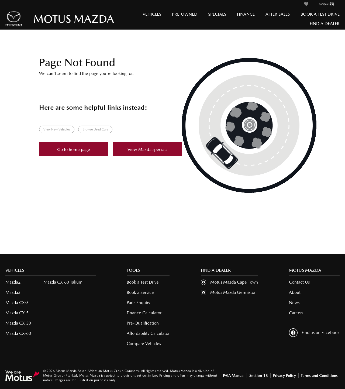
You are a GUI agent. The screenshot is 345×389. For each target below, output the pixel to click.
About (295, 292)
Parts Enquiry (138, 302)
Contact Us (299, 282)
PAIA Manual (233, 375)
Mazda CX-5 (17, 312)
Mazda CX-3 (17, 302)
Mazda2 (12, 282)
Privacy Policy (284, 375)
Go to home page (73, 149)
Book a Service (140, 292)
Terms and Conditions (319, 375)
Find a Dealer (325, 23)
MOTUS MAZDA (51, 18)
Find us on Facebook (314, 332)
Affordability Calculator (148, 333)
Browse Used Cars (95, 129)
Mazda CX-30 (18, 323)
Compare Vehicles (144, 343)
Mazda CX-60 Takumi (63, 282)
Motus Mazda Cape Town (234, 282)
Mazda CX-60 (18, 333)
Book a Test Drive (320, 14)
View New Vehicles (56, 129)
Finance (246, 14)
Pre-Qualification (143, 323)
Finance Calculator (144, 312)
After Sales (277, 14)
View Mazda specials (147, 149)
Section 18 (258, 375)
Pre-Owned (184, 14)
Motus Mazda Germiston (233, 292)
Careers (296, 312)
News (294, 302)
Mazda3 (12, 292)
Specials (217, 14)
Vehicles (152, 14)
